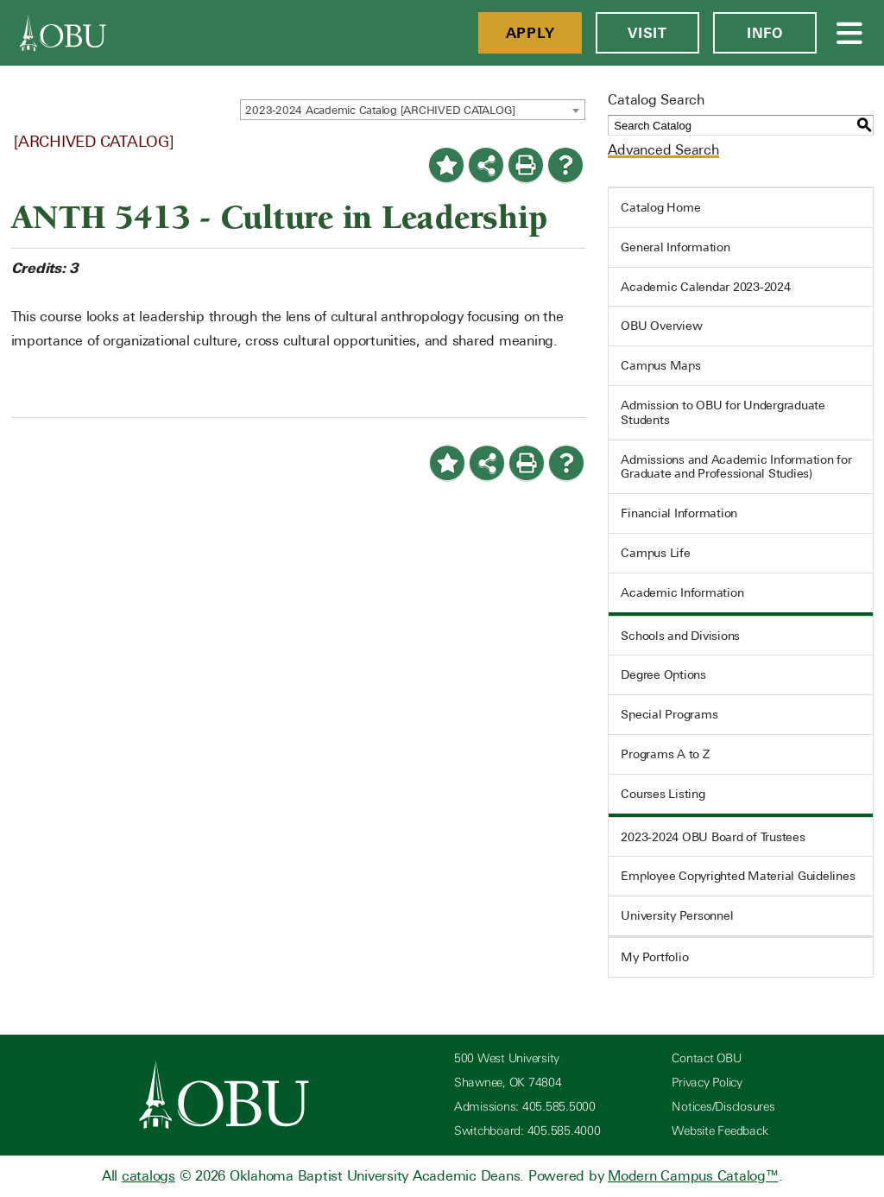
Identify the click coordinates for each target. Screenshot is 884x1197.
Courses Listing (662, 794)
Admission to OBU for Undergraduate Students (723, 412)
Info (765, 32)
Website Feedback (719, 1131)
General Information (675, 247)
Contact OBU (706, 1058)
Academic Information (682, 592)
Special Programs (669, 714)
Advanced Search (663, 150)
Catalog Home (660, 207)
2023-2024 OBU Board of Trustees (713, 837)
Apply (530, 32)
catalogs (148, 1176)
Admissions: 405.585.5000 (525, 1106)
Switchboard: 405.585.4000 (527, 1131)
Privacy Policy (707, 1082)
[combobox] (412, 109)
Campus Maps (660, 365)
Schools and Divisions (680, 636)
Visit (647, 32)
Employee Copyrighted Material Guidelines (738, 876)
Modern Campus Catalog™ (693, 1176)
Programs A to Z (665, 754)
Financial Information (679, 513)
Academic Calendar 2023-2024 (705, 287)
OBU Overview (661, 325)
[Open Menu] (850, 33)
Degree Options (663, 674)
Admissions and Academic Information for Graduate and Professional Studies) (736, 467)
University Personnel (677, 915)
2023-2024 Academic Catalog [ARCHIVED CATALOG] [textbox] (380, 110)
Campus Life (655, 553)
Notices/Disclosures (723, 1106)
